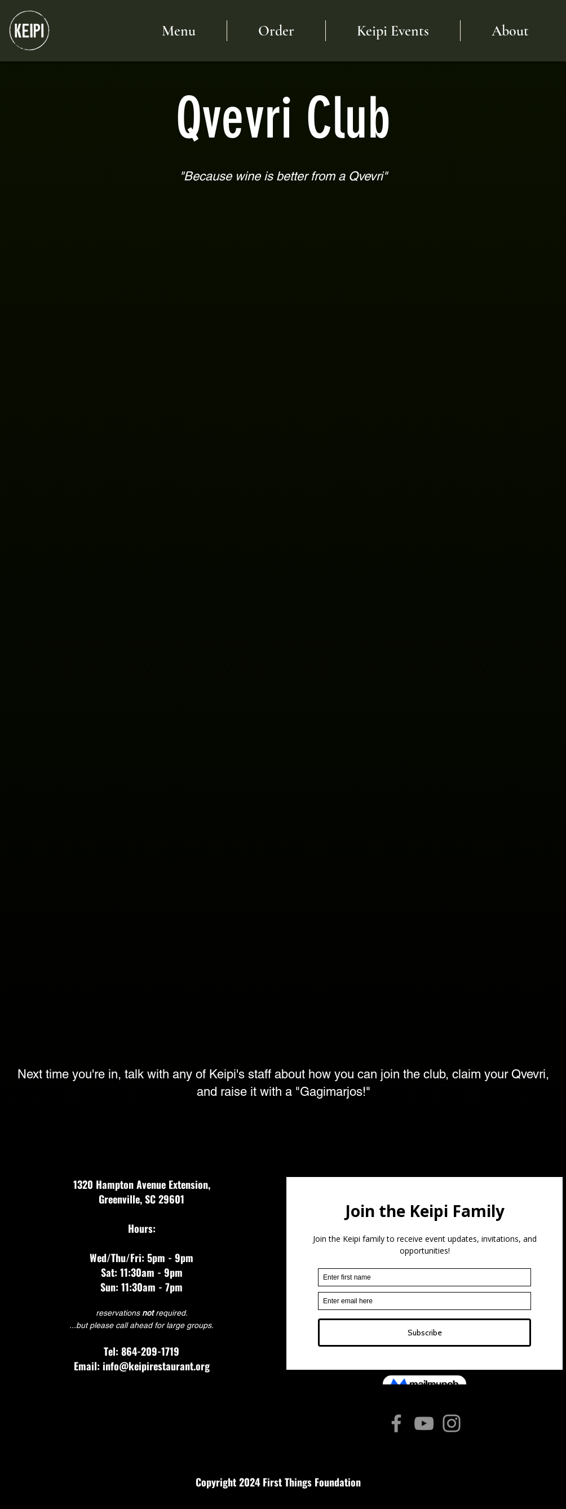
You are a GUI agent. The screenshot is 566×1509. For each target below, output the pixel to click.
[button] (510, 30)
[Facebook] (396, 1423)
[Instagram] (451, 1423)
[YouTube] (424, 1423)
